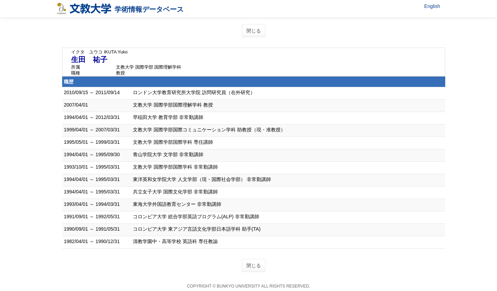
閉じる (253, 30)
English (432, 6)
